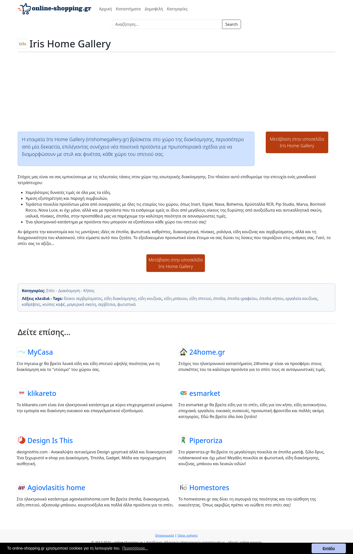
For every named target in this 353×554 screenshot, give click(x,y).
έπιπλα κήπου (271, 298)
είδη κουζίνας (150, 298)
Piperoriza (205, 440)
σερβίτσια (106, 304)
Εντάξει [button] (329, 548)
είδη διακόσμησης (120, 298)
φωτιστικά (126, 304)
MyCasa (40, 351)
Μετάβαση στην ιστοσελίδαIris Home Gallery (297, 142)
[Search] (167, 24)
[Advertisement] (176, 91)
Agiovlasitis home (56, 487)
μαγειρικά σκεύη (81, 304)
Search (231, 24)
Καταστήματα (128, 9)
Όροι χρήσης (187, 535)
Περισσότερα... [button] (135, 548)
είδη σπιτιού (200, 298)
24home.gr (207, 351)
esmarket (204, 393)
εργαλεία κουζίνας (301, 298)
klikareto (41, 393)
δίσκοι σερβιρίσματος (83, 298)
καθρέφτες (31, 304)
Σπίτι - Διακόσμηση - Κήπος (70, 290)
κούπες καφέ (53, 304)
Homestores (209, 487)
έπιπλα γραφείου (242, 298)
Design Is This (50, 440)
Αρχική (105, 9)
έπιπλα (219, 298)
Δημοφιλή (154, 9)
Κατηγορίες (177, 9)
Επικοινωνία (164, 535)
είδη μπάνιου (175, 298)
